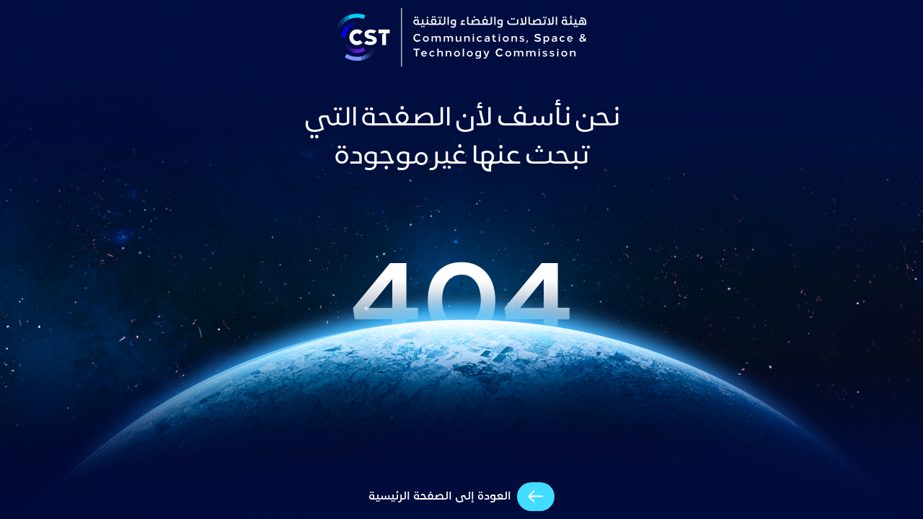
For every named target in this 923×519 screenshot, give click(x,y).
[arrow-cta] (461, 496)
